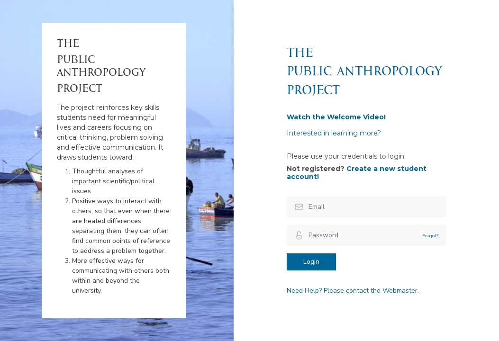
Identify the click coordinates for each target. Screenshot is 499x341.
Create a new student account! (356, 172)
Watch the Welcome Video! (336, 117)
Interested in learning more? (334, 133)
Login (311, 261)
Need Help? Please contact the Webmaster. (353, 290)
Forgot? (430, 236)
